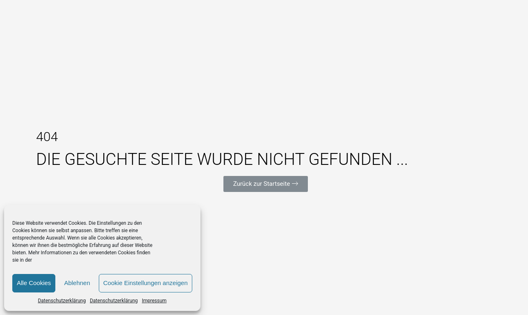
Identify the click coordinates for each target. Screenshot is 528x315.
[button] (265, 184)
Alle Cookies (34, 282)
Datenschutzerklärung (62, 301)
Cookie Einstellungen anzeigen (145, 282)
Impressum (154, 301)
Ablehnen (77, 282)
